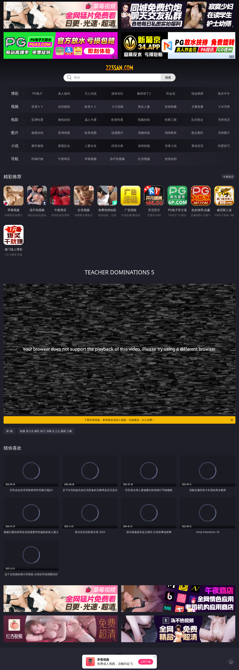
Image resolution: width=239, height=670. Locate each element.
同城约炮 (37, 159)
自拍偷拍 (64, 107)
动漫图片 (117, 133)
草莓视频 (91, 159)
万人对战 (91, 93)
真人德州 (64, 93)
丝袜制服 (171, 107)
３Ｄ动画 (117, 107)
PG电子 (37, 93)
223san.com (119, 68)
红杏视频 (144, 159)
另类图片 (224, 133)
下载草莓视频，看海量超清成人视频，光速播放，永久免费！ (159, 420)
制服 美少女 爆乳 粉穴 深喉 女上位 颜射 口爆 (46, 431)
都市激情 (37, 146)
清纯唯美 (171, 133)
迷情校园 (144, 146)
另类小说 (171, 146)
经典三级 (171, 120)
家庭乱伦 (64, 146)
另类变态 (224, 120)
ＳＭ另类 (224, 107)
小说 (14, 145)
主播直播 (197, 107)
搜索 (168, 77)
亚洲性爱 (37, 120)
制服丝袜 (144, 120)
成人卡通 (91, 120)
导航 (14, 158)
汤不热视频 (117, 159)
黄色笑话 (197, 146)
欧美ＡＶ (91, 107)
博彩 (14, 93)
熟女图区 (197, 133)
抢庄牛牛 (224, 93)
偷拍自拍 (64, 120)
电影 (14, 119)
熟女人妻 (144, 107)
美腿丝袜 (144, 133)
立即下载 (145, 661)
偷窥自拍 (37, 133)
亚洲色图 (64, 133)
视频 (14, 106)
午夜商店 (64, 159)
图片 (14, 132)
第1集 (9, 431)
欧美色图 (91, 133)
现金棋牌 (197, 93)
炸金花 (170, 93)
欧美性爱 (117, 120)
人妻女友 (91, 146)
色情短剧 (171, 159)
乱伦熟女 (197, 120)
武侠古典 (117, 146)
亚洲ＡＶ (37, 107)
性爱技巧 (224, 146)
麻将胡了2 (144, 93)
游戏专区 (117, 93)
